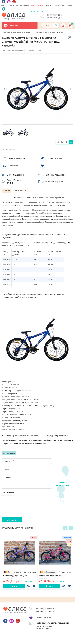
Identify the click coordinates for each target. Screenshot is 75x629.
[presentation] (21, 510)
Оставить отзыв (34, 50)
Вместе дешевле (37, 5)
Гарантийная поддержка (54, 174)
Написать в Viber (43, 617)
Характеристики (20, 191)
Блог (64, 5)
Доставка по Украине (52, 181)
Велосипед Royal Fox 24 (50, 575)
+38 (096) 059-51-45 (54, 15)
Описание (6, 191)
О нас (3, 5)
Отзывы (57, 5)
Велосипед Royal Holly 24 (15, 575)
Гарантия (71, 5)
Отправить (12, 520)
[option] (37, 88)
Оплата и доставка (22, 5)
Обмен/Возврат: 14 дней (14, 181)
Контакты (10, 5)
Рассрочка (48, 5)
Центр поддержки (15, 174)
